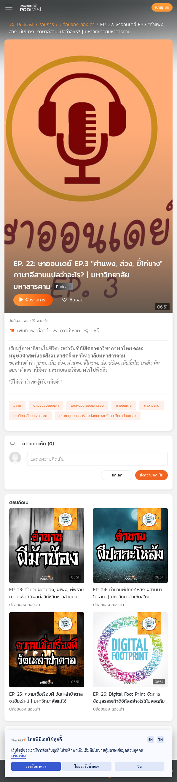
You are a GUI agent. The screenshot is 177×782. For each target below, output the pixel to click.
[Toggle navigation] (8, 7)
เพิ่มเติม (18, 755)
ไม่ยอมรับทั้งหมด (87, 766)
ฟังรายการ (35, 299)
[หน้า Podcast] (43, 6)
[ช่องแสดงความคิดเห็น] (97, 459)
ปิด (139, 766)
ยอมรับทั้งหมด (36, 766)
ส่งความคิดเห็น (151, 475)
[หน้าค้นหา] (149, 7)
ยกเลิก (117, 475)
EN (151, 739)
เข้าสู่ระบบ (162, 7)
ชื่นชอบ (77, 299)
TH (160, 739)
